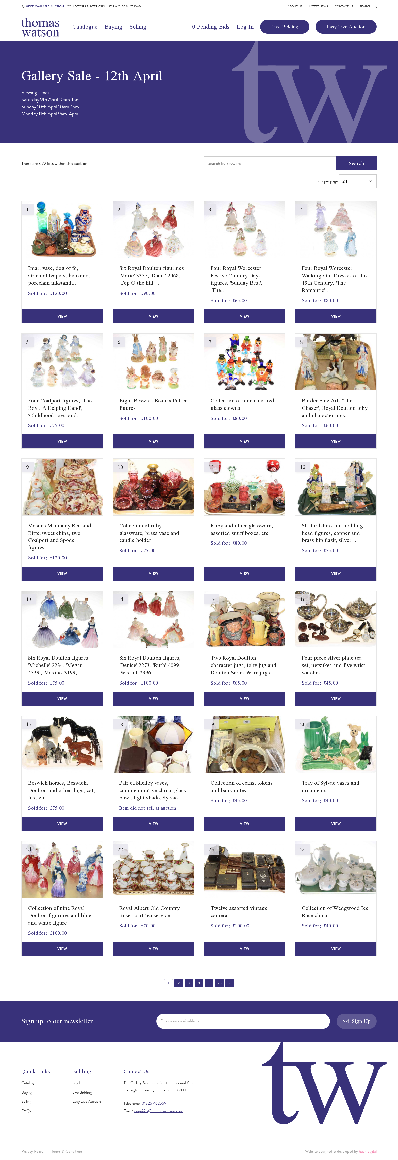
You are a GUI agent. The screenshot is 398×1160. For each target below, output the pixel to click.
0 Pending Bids (210, 26)
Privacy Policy (32, 1151)
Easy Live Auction (346, 26)
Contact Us (344, 6)
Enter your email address (179, 1021)
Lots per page (346, 181)
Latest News (318, 6)
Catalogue (84, 26)
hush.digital (368, 1151)
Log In (245, 26)
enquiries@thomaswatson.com (158, 1111)
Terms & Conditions (67, 1151)
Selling (137, 26)
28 (219, 983)
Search (356, 163)
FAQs (26, 1111)
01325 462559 (154, 1103)
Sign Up (357, 1021)
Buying (113, 26)
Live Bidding (284, 26)
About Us (294, 6)
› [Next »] (229, 983)
